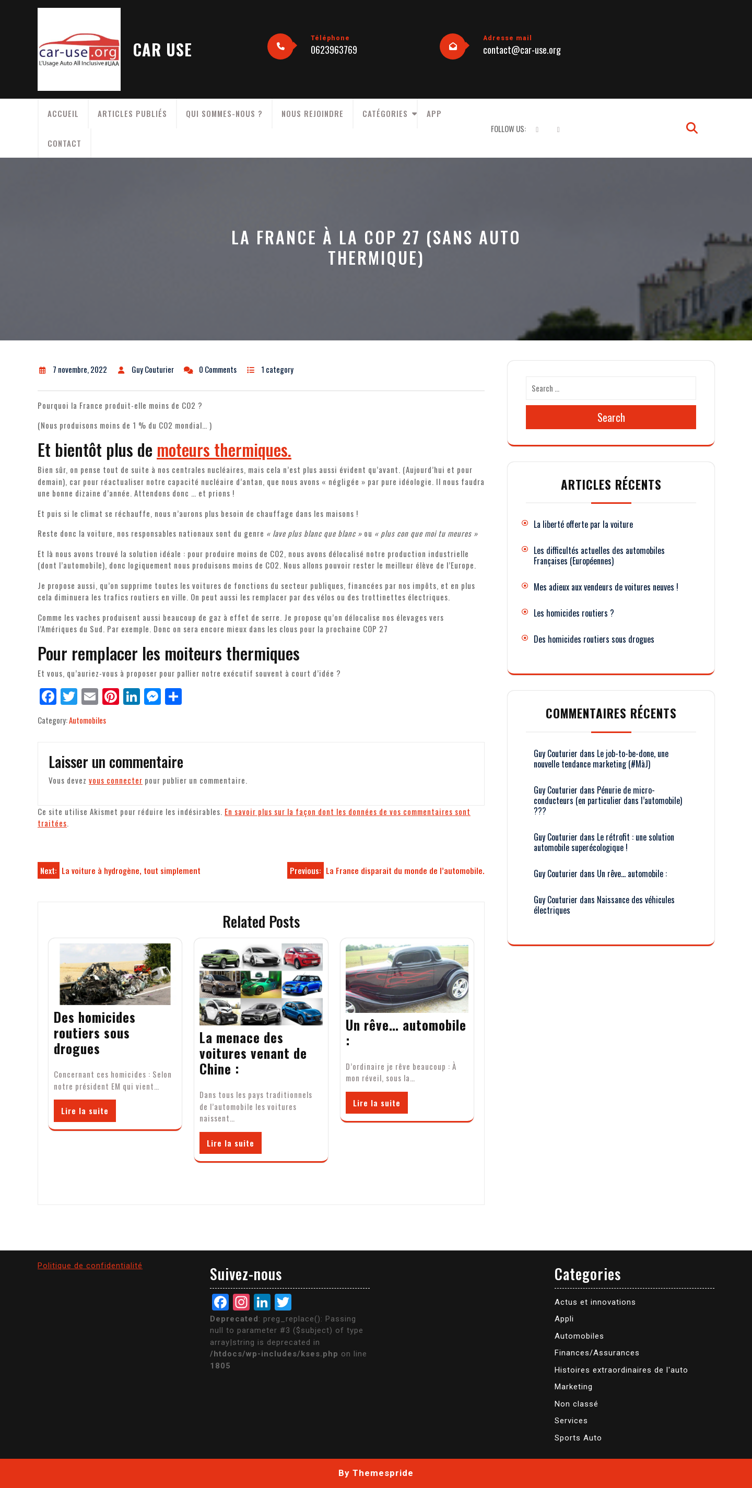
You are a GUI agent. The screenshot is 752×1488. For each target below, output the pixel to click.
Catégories (385, 113)
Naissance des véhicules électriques (604, 904)
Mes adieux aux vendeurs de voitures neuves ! (606, 587)
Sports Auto (578, 1438)
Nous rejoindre (312, 113)
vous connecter (116, 780)
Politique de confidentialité (90, 1265)
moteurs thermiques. (224, 449)
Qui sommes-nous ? (224, 113)
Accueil (63, 113)
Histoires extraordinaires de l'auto (621, 1370)
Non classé (576, 1404)
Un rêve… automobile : (406, 1032)
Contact (64, 143)
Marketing (574, 1386)
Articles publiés (132, 113)
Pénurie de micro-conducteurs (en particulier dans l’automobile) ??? (608, 800)
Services (571, 1420)
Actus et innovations (595, 1302)
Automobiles (87, 720)
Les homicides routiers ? (574, 613)
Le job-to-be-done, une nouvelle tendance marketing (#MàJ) (601, 758)
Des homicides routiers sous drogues (95, 1032)
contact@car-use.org (522, 49)
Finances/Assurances (597, 1352)
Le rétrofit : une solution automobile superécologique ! (604, 842)
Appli (564, 1319)
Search (611, 417)
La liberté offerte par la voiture (583, 524)
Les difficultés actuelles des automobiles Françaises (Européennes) (599, 555)
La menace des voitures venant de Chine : (253, 1053)
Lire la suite (85, 1110)
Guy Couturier (556, 753)
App (434, 113)
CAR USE (162, 49)
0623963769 (334, 49)
